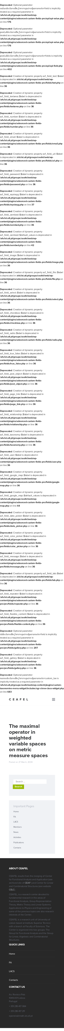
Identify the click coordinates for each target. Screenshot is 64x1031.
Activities (17, 834)
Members (17, 823)
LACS (15, 818)
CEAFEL (19, 696)
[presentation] (20, 8)
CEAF (28, 879)
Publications (18, 839)
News (15, 829)
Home (16, 808)
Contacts (17, 844)
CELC (11, 886)
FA (14, 813)
